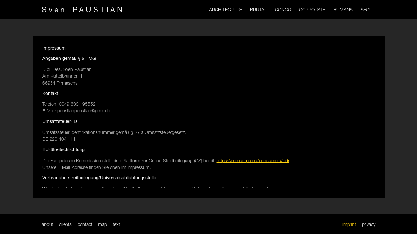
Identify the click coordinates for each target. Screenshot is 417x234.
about (47, 224)
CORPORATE (312, 9)
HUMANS (343, 9)
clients (65, 224)
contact (85, 224)
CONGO (283, 9)
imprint (349, 224)
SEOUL (368, 9)
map (102, 224)
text (116, 224)
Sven (83, 9)
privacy (368, 224)
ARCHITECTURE (225, 9)
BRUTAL (258, 9)
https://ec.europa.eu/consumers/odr (253, 160)
